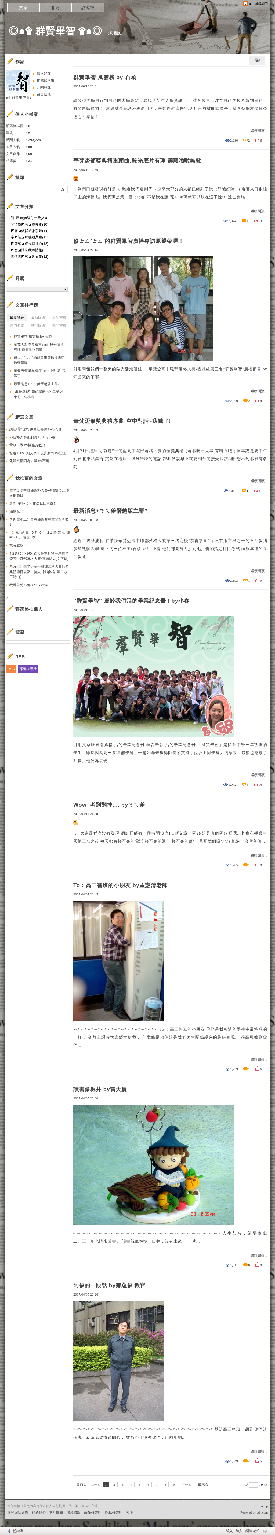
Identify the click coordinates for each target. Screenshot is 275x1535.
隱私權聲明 (113, 1513)
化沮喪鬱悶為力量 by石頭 (29, 461)
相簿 (55, 7)
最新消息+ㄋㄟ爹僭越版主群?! (111, 511)
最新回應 (38, 317)
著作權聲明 (93, 1513)
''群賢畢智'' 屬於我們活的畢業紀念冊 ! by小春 (131, 601)
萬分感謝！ (18, 546)
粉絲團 (18, 1531)
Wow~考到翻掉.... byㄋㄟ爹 (109, 805)
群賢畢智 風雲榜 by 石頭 (104, 77)
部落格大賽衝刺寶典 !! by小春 (32, 437)
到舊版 (115, 33)
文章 (23, 7)
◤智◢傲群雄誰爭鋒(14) (29, 231)
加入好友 (44, 73)
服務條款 (74, 1513)
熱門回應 (38, 325)
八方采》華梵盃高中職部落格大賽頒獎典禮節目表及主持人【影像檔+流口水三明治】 (39, 571)
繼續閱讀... (259, 131)
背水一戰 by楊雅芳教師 (27, 445)
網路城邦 (252, 1531)
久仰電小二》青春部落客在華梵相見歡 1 (39, 522)
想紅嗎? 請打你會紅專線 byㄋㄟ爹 (35, 429)
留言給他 (44, 94)
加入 (239, 1531)
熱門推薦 (59, 325)
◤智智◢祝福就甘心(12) (29, 244)
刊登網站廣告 (17, 1513)
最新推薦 (59, 317)
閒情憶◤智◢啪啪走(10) (29, 224)
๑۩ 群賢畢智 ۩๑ (18, 97)
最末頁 (203, 1484)
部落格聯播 (28, 669)
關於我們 (39, 1513)
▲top (264, 1506)
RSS (11, 669)
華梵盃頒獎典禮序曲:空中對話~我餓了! (122, 421)
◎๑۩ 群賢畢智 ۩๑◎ (55, 30)
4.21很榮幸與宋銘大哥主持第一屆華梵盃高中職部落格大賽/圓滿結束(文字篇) (38, 556)
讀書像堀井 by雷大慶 (100, 1089)
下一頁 (187, 1484)
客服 (129, 1513)
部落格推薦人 (29, 609)
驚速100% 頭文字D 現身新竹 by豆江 (37, 453)
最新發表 (17, 317)
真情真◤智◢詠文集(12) (29, 256)
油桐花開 (16, 511)
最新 (258, 60)
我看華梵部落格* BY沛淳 (28, 585)
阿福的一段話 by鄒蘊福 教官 (109, 1285)
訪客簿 (87, 7)
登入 (229, 1531)
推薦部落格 (45, 80)
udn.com (262, 1512)
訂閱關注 (44, 87)
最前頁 (81, 1484)
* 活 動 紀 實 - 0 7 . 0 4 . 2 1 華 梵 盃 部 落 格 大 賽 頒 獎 (39, 535)
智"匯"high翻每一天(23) (29, 218)
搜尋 (63, 189)
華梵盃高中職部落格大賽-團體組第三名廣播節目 (39, 493)
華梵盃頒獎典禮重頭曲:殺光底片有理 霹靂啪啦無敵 (137, 161)
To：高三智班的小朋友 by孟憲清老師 (120, 885)
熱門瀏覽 (17, 325)
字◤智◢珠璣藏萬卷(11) (29, 237)
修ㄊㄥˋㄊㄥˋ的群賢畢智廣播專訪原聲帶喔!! (127, 241)
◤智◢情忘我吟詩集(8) (28, 250)
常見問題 (56, 1513)
